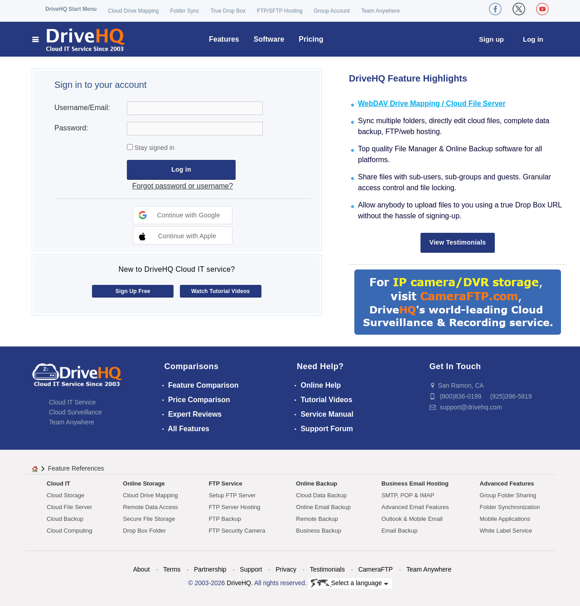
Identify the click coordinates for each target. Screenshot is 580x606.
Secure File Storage (149, 518)
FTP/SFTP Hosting (279, 11)
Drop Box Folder (144, 530)
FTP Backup (225, 518)
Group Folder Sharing (508, 495)
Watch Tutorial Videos (220, 291)
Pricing (311, 39)
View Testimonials (458, 242)
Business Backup (318, 530)
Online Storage (143, 483)
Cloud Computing (69, 530)
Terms (171, 569)
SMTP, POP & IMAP (408, 495)
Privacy (286, 569)
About (141, 569)
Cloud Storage (65, 495)
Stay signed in (153, 147)
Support (251, 569)
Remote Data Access (150, 507)
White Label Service (506, 530)
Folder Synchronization (510, 507)
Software (269, 39)
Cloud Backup (65, 518)
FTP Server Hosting (235, 507)
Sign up (491, 39)
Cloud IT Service (72, 402)
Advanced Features (507, 483)
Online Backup (316, 483)
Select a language (349, 583)
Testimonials (327, 569)
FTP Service (225, 483)
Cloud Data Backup (321, 495)
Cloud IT (58, 483)
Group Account (332, 11)
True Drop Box (228, 11)
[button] (182, 215)
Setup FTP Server (232, 495)
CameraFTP (375, 569)
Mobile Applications (505, 518)
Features (224, 39)
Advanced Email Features (415, 507)
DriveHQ (239, 583)
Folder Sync (184, 11)
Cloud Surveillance (75, 412)
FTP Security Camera (237, 530)
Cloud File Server (69, 507)
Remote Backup (317, 518)
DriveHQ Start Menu (71, 9)
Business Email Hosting (415, 483)
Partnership (210, 569)
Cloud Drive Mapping (133, 11)
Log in (533, 39)
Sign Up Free (133, 291)
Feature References (76, 468)
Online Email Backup (323, 507)
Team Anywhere (380, 11)
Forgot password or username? (182, 186)
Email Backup (399, 530)
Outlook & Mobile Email (412, 518)
